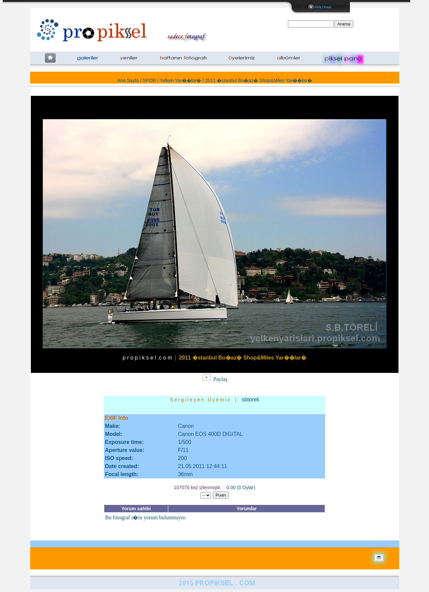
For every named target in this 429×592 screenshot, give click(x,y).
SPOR (149, 80)
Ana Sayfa (128, 80)
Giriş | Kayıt (322, 7)
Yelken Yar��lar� (180, 80)
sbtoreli (250, 399)
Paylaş (220, 379)
